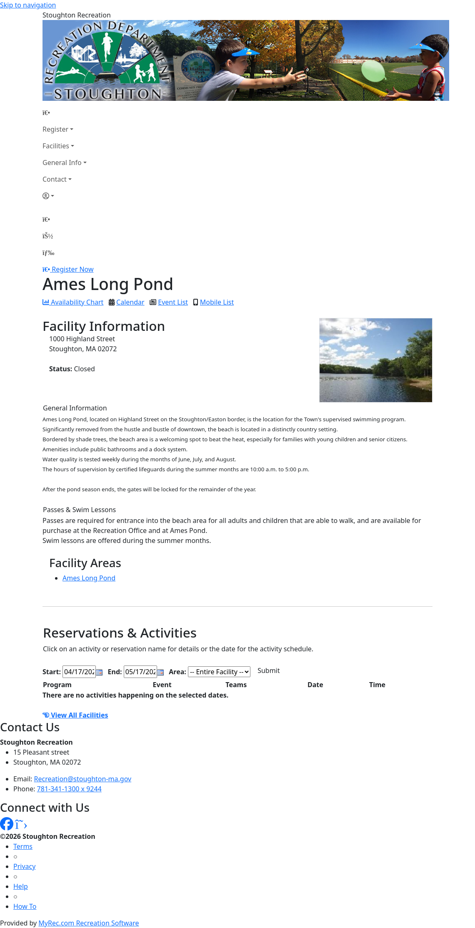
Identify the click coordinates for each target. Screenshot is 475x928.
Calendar (130, 302)
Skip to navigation (28, 5)
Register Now (72, 269)
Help (20, 886)
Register (55, 129)
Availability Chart (72, 302)
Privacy (24, 866)
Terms (22, 846)
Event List (173, 302)
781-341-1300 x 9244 (69, 788)
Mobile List (217, 302)
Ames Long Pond (88, 578)
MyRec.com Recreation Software (88, 923)
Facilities (55, 145)
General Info (62, 162)
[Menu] (48, 252)
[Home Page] (64, 112)
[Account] (64, 196)
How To (24, 906)
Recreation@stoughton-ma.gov (83, 778)
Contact (54, 179)
